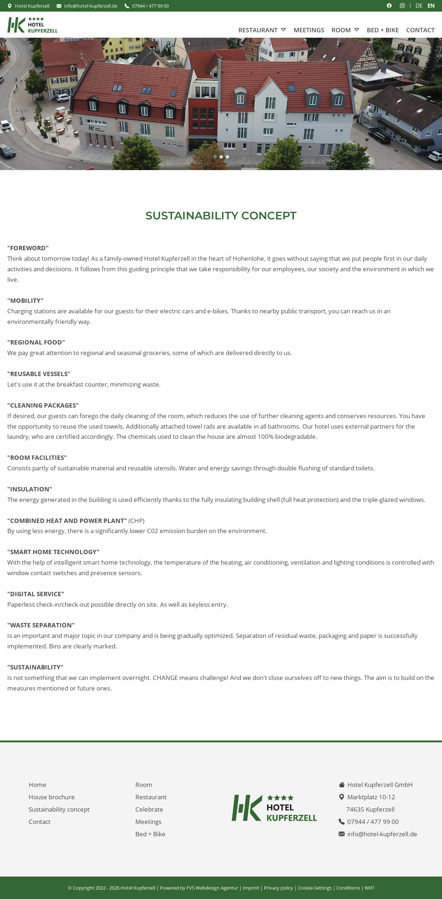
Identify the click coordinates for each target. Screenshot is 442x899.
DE (419, 5)
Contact (420, 30)
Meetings (309, 30)
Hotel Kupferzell (32, 6)
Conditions (348, 887)
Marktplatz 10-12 (371, 797)
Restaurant (258, 30)
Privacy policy (278, 887)
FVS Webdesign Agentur (212, 887)
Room (341, 30)
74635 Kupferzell (370, 809)
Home (37, 784)
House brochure (52, 797)
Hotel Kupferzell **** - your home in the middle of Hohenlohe (215, 156)
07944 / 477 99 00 (150, 6)
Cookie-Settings (315, 887)
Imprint (251, 887)
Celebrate (149, 809)
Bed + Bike (383, 30)
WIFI (370, 887)
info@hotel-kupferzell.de (90, 6)
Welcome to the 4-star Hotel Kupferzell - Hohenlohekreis (227, 156)
